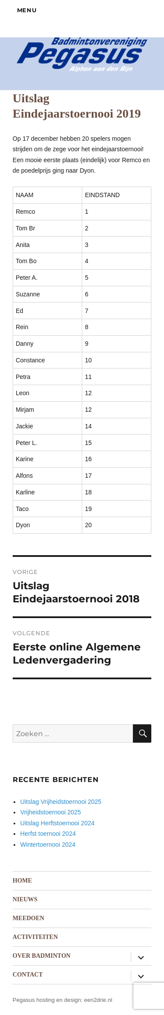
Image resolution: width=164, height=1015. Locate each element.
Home (22, 880)
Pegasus (24, 1000)
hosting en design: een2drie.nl (74, 1000)
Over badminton (41, 955)
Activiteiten (35, 937)
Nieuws (25, 899)
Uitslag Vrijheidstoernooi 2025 (60, 801)
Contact (28, 974)
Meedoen (28, 918)
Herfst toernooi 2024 (48, 833)
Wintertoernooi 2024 (47, 844)
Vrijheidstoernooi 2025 (50, 812)
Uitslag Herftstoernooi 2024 (57, 823)
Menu (26, 10)
